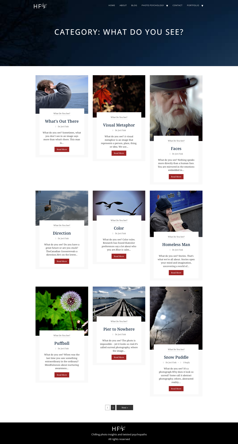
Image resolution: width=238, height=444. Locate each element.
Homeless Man (176, 244)
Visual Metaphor (119, 125)
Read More (62, 149)
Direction (62, 233)
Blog (134, 5)
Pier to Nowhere (119, 329)
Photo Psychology (153, 5)
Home (112, 5)
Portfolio (193, 5)
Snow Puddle (176, 357)
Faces (176, 148)
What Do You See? (61, 113)
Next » (125, 407)
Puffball (61, 343)
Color (119, 228)
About (123, 5)
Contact (177, 5)
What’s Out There (62, 121)
